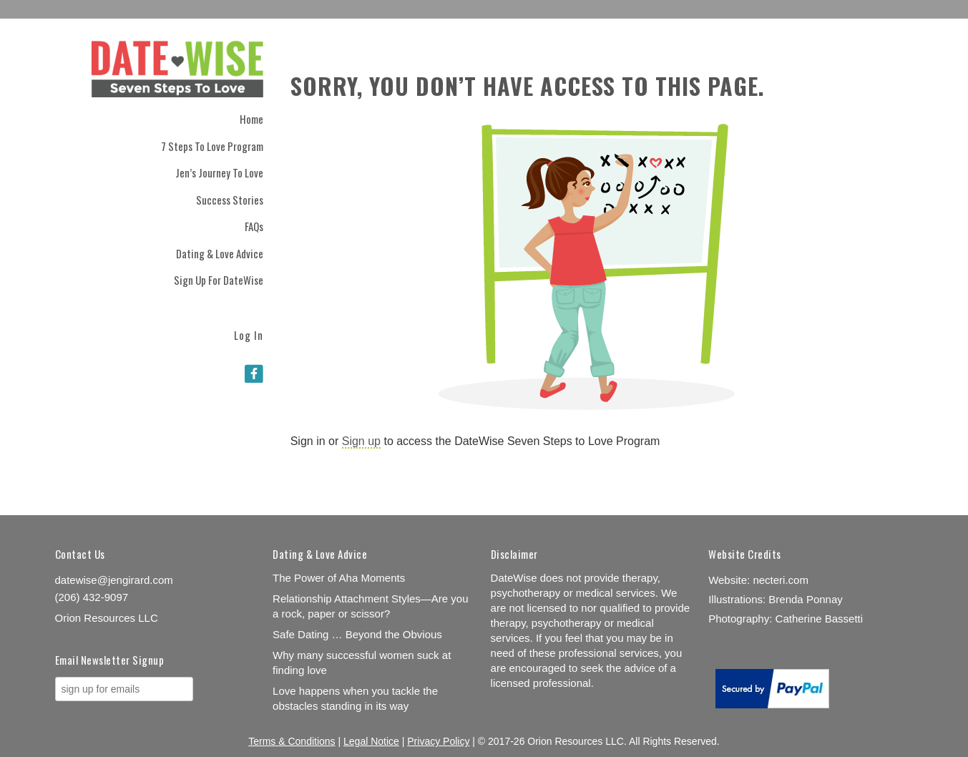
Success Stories (229, 199)
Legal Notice (371, 741)
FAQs (254, 226)
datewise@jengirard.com (114, 580)
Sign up (361, 441)
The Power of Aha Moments (339, 578)
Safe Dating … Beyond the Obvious (357, 634)
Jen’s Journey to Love (219, 172)
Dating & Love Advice (219, 253)
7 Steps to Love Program (212, 146)
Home (251, 119)
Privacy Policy (438, 741)
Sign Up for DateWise (218, 280)
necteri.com (780, 580)
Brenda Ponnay (805, 599)
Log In (248, 334)
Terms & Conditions (291, 741)
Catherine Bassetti (820, 618)
